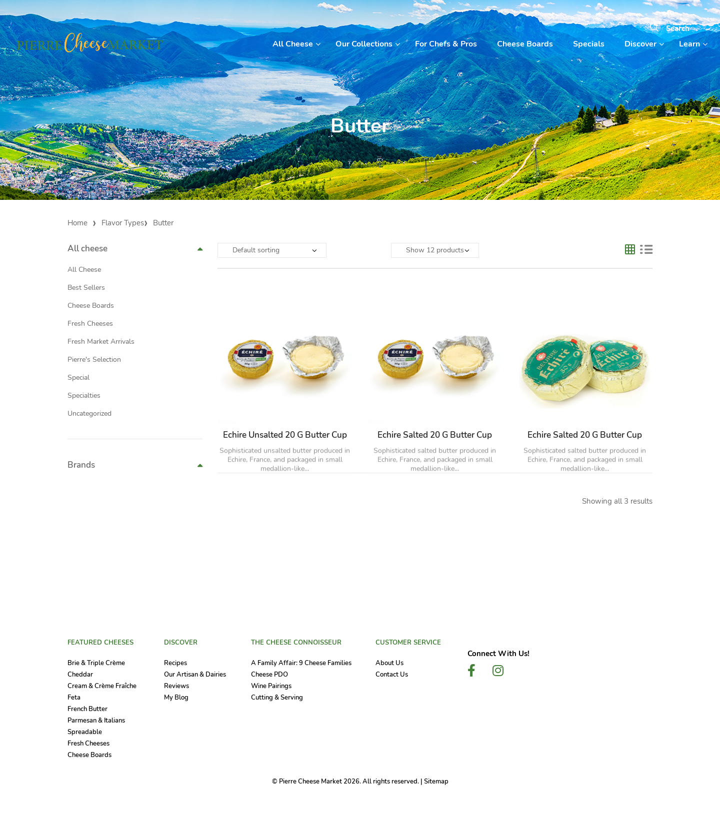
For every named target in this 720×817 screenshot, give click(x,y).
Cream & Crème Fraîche (102, 686)
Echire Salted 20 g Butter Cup (435, 435)
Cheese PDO (269, 674)
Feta (74, 697)
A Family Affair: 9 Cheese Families (301, 663)
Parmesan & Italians (96, 720)
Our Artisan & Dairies (195, 674)
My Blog (176, 697)
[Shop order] (272, 250)
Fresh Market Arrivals (101, 341)
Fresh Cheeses (90, 323)
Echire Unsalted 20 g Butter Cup (285, 435)
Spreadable (85, 732)
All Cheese (84, 269)
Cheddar (80, 674)
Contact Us (392, 674)
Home (78, 223)
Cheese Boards (91, 305)
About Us (390, 663)
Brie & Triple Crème (96, 663)
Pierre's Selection (94, 359)
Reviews (176, 686)
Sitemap (436, 781)
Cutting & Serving (277, 697)
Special (79, 377)
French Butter (88, 709)
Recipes (175, 663)
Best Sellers (86, 287)
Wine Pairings (271, 686)
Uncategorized (90, 413)
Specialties (84, 395)
